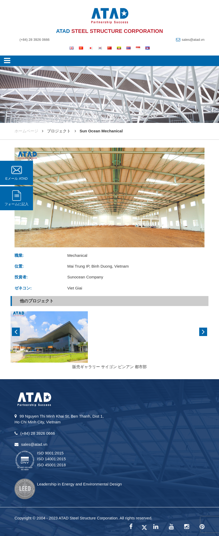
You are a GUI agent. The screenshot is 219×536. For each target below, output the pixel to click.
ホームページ (26, 131)
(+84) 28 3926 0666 (35, 40)
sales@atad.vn (193, 40)
